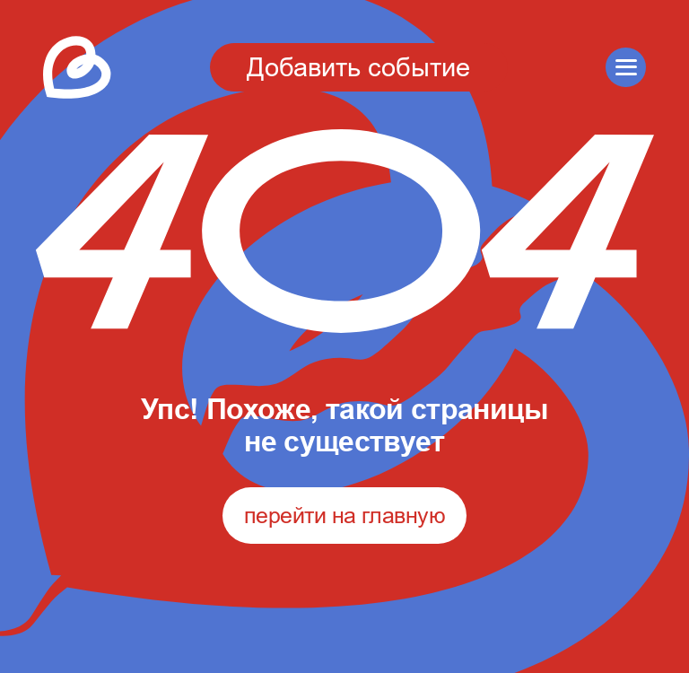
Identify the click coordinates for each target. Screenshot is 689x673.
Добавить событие (358, 67)
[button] (626, 68)
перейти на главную (344, 515)
